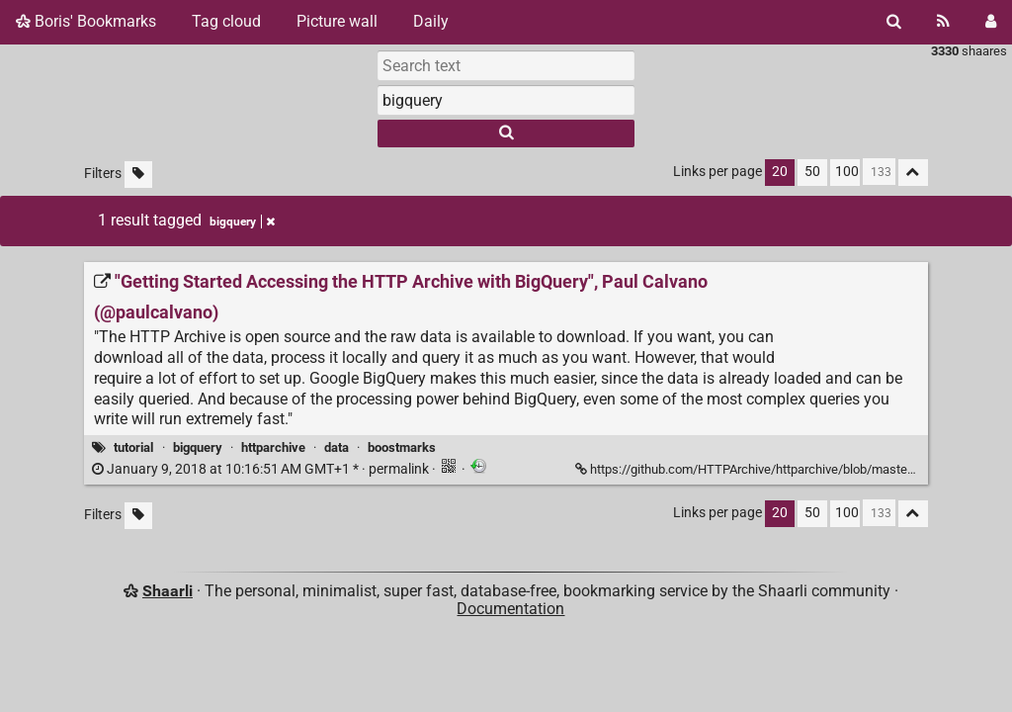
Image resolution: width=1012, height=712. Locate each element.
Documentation (510, 608)
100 (847, 171)
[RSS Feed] (943, 22)
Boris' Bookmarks (86, 21)
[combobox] (506, 100)
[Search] (894, 22)
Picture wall (337, 21)
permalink (262, 469)
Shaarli (167, 590)
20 (780, 171)
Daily (431, 21)
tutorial (133, 447)
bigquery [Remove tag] (242, 221)
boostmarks (402, 447)
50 (812, 171)
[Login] (991, 22)
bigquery (197, 447)
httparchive (273, 447)
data (336, 447)
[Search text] (506, 65)
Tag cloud (226, 21)
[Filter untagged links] (138, 174)
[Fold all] (913, 172)
